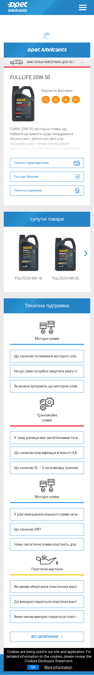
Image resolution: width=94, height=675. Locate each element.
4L (65, 99)
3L (55, 99)
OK (33, 667)
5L (75, 99)
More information (58, 667)
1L (45, 99)
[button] (86, 259)
